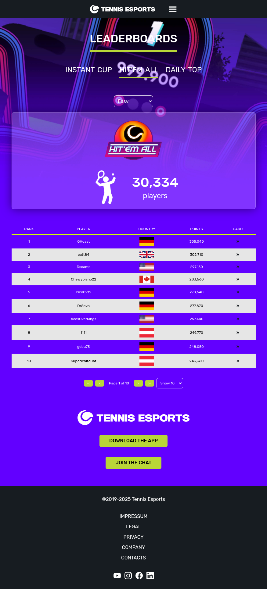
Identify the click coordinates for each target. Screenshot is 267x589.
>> (149, 383)
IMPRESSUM (133, 516)
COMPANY (133, 547)
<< (88, 383)
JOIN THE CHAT (133, 463)
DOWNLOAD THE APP (133, 441)
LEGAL (133, 527)
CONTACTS (133, 558)
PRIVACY (133, 537)
